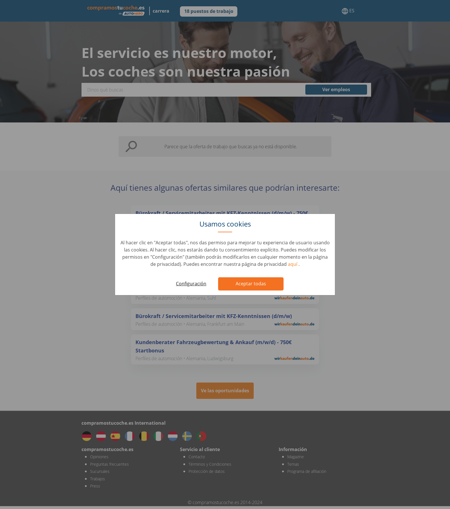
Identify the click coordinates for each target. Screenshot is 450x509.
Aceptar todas (251, 283)
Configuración (191, 283)
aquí (293, 264)
